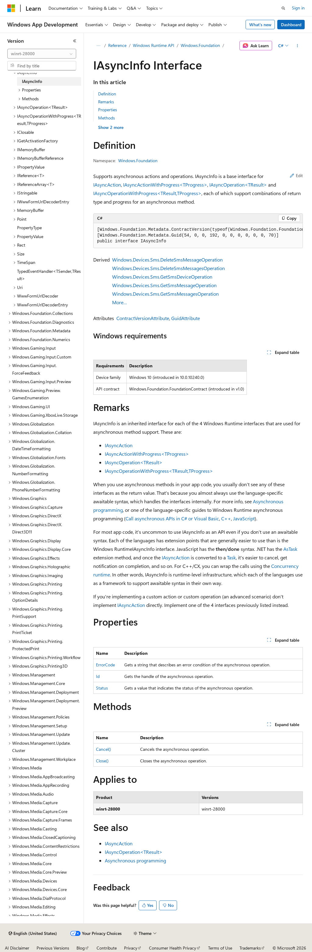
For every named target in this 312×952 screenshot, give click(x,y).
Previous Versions (53, 948)
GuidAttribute (185, 318)
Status (102, 688)
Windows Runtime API (153, 45)
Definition (107, 94)
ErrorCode (105, 665)
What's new (260, 24)
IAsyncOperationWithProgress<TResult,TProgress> (147, 193)
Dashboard (291, 24)
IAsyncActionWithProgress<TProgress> (165, 184)
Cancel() (103, 749)
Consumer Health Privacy (172, 948)
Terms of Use (220, 948)
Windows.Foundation (200, 45)
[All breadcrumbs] (98, 46)
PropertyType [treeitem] (29, 227)
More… (119, 302)
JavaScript (244, 518)
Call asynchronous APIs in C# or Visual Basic (172, 518)
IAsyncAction (107, 184)
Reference (117, 45)
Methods (106, 118)
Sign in (298, 8)
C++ (226, 518)
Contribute (107, 948)
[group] (198, 235)
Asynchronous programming (135, 860)
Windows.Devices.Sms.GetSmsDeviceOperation (162, 276)
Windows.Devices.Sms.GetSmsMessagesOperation (165, 294)
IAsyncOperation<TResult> (238, 184)
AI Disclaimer (17, 948)
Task (231, 557)
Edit (296, 175)
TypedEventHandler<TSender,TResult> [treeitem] (49, 275)
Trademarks (250, 948)
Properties (107, 109)
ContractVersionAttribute (142, 318)
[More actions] (297, 46)
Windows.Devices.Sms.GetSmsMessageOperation (164, 285)
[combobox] (41, 54)
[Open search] (283, 8)
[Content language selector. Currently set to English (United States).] (33, 933)
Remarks (106, 102)
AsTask (290, 549)
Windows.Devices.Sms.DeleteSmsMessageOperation (167, 259)
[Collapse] (74, 40)
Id (98, 676)
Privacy (130, 948)
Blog (80, 948)
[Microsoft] (11, 8)
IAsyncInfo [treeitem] (32, 81)
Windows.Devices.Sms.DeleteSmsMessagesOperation (168, 268)
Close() (102, 761)
